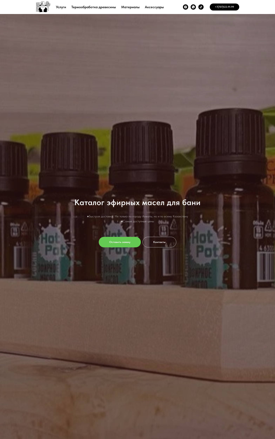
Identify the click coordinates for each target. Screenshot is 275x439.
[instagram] (185, 7)
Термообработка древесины (93, 7)
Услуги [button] (61, 7)
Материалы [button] (130, 7)
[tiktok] (201, 7)
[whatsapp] (193, 7)
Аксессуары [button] (154, 7)
